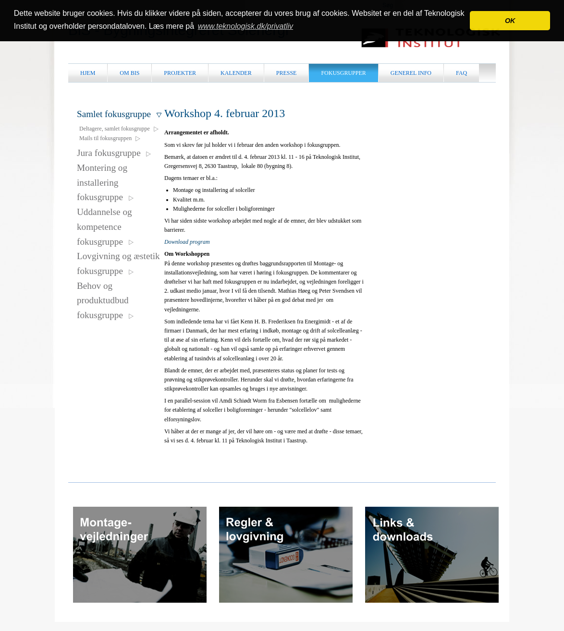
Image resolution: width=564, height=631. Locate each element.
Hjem (87, 73)
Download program (187, 241)
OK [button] (510, 20)
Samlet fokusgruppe (119, 114)
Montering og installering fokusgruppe (106, 182)
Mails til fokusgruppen (110, 138)
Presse (286, 73)
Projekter (180, 73)
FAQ (461, 73)
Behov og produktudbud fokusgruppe (106, 300)
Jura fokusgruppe (114, 153)
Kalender (236, 73)
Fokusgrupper (343, 73)
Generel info (411, 73)
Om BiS (129, 73)
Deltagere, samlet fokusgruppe (119, 128)
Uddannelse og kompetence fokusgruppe (106, 226)
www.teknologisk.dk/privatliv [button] (245, 26)
